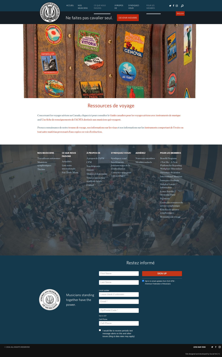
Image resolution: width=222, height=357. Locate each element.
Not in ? (102, 316)
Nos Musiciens (83, 6)
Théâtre (41, 169)
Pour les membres (150, 6)
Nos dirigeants (93, 166)
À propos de (119, 6)
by (201, 354)
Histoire (90, 170)
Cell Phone (103, 319)
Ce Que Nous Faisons (100, 6)
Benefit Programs (168, 158)
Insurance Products (169, 180)
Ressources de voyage (170, 216)
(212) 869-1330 (199, 347)
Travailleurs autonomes (48, 158)
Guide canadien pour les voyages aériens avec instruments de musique (145, 115)
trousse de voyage (77, 127)
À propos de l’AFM (95, 158)
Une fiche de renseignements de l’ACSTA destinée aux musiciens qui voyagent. (81, 119)
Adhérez (140, 153)
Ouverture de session (170, 172)
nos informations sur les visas (102, 127)
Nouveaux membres (145, 158)
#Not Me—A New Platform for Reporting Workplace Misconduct (171, 165)
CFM (89, 162)
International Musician (171, 176)
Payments (164, 198)
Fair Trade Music (70, 172)
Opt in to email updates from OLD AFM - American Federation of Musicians (158, 282)
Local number (104, 290)
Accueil (70, 5)
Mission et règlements (97, 174)
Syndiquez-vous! (133, 6)
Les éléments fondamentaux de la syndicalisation (120, 165)
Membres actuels (143, 162)
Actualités (66, 161)
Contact (90, 185)
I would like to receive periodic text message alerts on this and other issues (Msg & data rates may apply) (117, 333)
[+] (218, 354)
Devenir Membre (128, 17)
